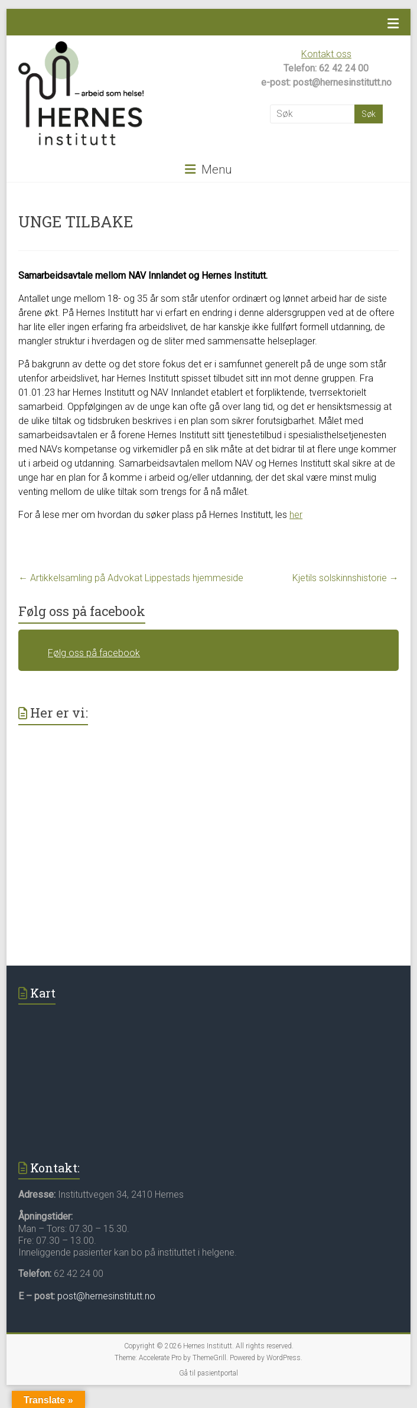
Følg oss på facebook (81, 611)
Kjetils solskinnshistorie (345, 578)
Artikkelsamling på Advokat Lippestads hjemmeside (130, 578)
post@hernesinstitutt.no (106, 1296)
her (295, 514)
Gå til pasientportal (208, 1373)
